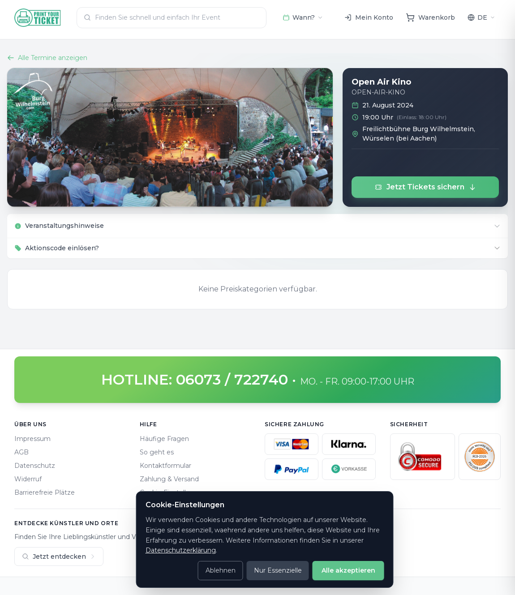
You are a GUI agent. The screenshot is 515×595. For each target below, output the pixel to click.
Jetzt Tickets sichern (425, 187)
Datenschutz (34, 466)
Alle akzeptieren (348, 570)
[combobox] (171, 17)
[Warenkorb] (430, 17)
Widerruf (28, 479)
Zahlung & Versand (169, 479)
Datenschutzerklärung (181, 550)
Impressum (32, 439)
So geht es (157, 452)
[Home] (37, 18)
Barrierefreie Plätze (44, 492)
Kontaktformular (165, 466)
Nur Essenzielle (278, 570)
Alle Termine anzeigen (47, 58)
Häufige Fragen (164, 439)
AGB (21, 452)
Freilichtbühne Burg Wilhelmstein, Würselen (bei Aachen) (418, 133)
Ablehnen (221, 570)
